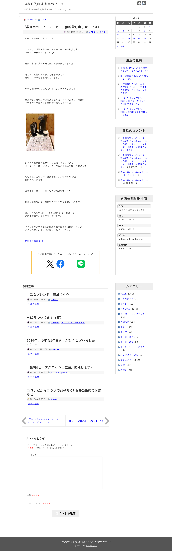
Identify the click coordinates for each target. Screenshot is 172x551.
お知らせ (101, 32)
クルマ (124, 332)
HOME (30, 20)
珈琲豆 (124, 370)
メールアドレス (39, 503)
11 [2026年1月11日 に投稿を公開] (118, 34)
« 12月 (120, 46)
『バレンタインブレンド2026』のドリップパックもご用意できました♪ (134, 101)
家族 (123, 365)
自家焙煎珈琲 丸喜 (34, 241)
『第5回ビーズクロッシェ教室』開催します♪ (59, 367)
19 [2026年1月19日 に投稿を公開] (123, 38)
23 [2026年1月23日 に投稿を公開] (145, 38)
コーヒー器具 (127, 337)
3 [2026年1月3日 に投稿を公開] (150, 27)
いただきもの (127, 299)
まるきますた (133, 150)
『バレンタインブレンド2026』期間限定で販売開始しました (134, 112)
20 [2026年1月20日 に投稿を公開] (129, 38)
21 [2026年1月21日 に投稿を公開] (134, 38)
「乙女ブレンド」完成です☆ (48, 294)
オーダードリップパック (133, 314)
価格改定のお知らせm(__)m (134, 172)
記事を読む (33, 304)
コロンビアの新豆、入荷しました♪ (86, 421)
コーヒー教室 (127, 342)
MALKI (44, 20)
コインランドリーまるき (73, 322)
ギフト (124, 327)
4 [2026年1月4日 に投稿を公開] (118, 31)
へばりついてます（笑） (45, 317)
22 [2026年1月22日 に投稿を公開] (139, 38)
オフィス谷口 (91, 546)
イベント (55, 372)
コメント (35, 455)
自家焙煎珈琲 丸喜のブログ (44, 4)
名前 (33, 495)
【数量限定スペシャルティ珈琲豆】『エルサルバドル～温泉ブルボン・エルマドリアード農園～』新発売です (134, 144)
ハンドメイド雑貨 (129, 355)
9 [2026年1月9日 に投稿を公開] (144, 31)
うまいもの (126, 309)
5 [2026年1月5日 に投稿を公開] (123, 31)
